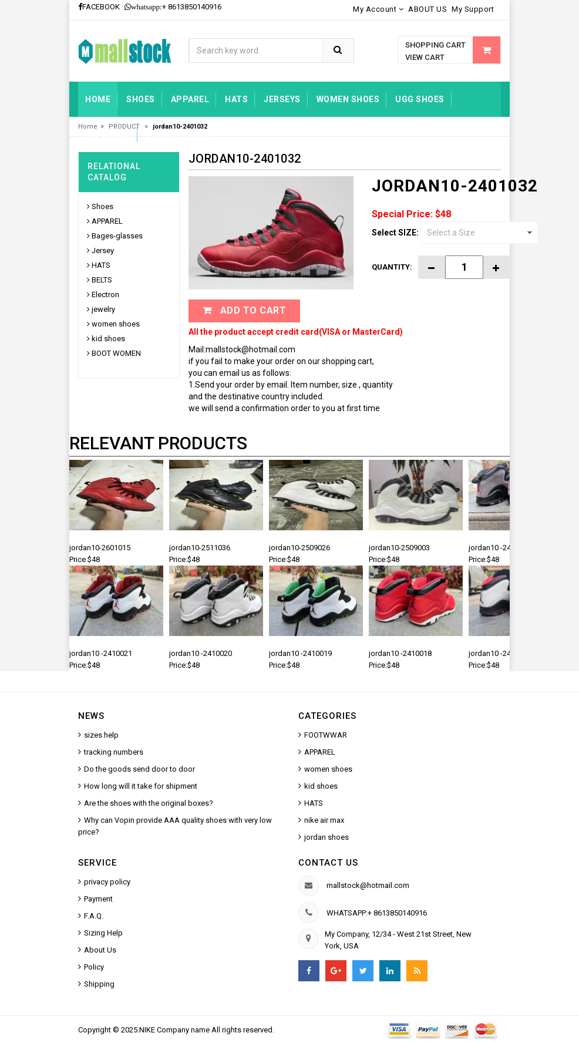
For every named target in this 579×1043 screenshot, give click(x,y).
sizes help (101, 735)
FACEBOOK (99, 6)
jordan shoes (178, 134)
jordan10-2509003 (399, 547)
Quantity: (392, 267)
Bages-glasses (117, 235)
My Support (473, 9)
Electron (105, 294)
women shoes (348, 99)
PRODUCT (125, 126)
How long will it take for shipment (140, 786)
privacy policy (107, 881)
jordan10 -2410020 (200, 653)
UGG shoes (420, 99)
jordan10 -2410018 (400, 653)
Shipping (99, 984)
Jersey (103, 250)
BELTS (102, 279)
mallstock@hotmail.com (367, 885)
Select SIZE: (395, 232)
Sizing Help (103, 932)
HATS (236, 99)
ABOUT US (427, 9)
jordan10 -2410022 (500, 547)
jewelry (103, 309)
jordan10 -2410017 (500, 653)
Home (97, 99)
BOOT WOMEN (116, 353)
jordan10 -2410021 (100, 653)
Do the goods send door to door (139, 769)
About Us (100, 950)
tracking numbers (113, 752)
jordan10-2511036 (199, 547)
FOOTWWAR (325, 735)
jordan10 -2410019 (300, 653)
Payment (98, 898)
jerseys (282, 99)
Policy (94, 967)
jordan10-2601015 (99, 547)
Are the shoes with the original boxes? (148, 803)
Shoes (140, 99)
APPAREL (107, 221)
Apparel (190, 99)
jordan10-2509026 (299, 547)
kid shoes (107, 134)
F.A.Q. (93, 915)
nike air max (324, 820)
